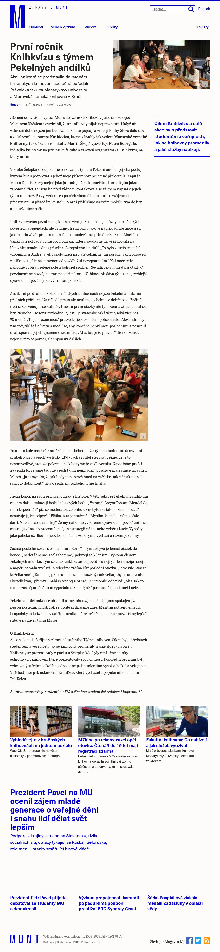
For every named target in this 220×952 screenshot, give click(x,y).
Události (36, 26)
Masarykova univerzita (68, 936)
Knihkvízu (59, 137)
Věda (63, 26)
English (204, 8)
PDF (76, 942)
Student (90, 26)
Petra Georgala (122, 143)
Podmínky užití (91, 942)
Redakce (48, 942)
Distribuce (64, 942)
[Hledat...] (172, 9)
